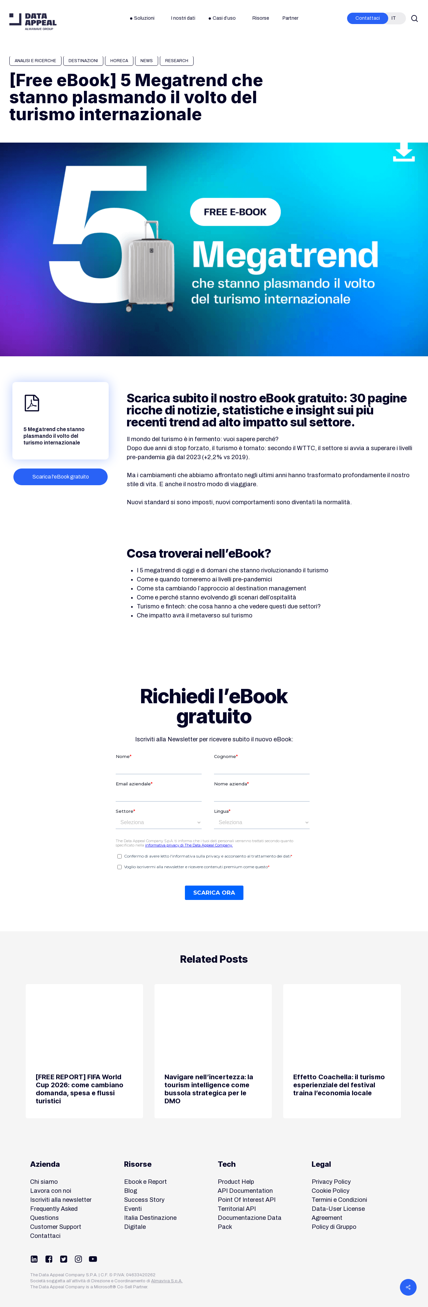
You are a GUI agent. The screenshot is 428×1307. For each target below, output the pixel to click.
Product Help (236, 1181)
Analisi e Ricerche (35, 60)
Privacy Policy (331, 1181)
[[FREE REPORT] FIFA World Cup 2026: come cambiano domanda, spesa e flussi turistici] (84, 1051)
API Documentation (245, 1190)
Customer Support (55, 1227)
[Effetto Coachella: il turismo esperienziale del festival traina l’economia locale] (342, 1051)
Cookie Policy (330, 1190)
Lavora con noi (50, 1190)
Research (176, 60)
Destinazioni (83, 60)
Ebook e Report (145, 1181)
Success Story (144, 1199)
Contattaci (45, 1236)
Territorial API (237, 1208)
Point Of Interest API (247, 1199)
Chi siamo (44, 1181)
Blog (130, 1190)
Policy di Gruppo (334, 1227)
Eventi (133, 1208)
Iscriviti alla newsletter (61, 1199)
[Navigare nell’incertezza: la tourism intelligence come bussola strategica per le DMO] (213, 1051)
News (146, 60)
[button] (60, 477)
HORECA (119, 60)
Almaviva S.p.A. (167, 1281)
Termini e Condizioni (339, 1199)
